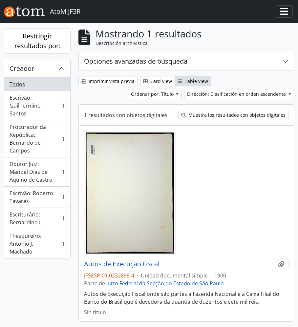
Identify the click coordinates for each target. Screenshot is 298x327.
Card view (157, 81)
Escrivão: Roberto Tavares (37, 197)
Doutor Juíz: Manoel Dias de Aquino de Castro (37, 171)
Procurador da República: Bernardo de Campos (37, 138)
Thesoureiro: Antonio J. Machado (37, 243)
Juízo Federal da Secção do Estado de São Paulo (165, 283)
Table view (193, 81)
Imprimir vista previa (108, 81)
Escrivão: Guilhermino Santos (37, 105)
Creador (22, 68)
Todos (17, 84)
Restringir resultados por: (37, 40)
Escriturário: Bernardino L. (37, 218)
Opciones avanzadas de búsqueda (135, 61)
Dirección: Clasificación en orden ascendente (237, 94)
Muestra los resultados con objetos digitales (233, 115)
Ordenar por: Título (153, 94)
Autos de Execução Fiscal (122, 264)
